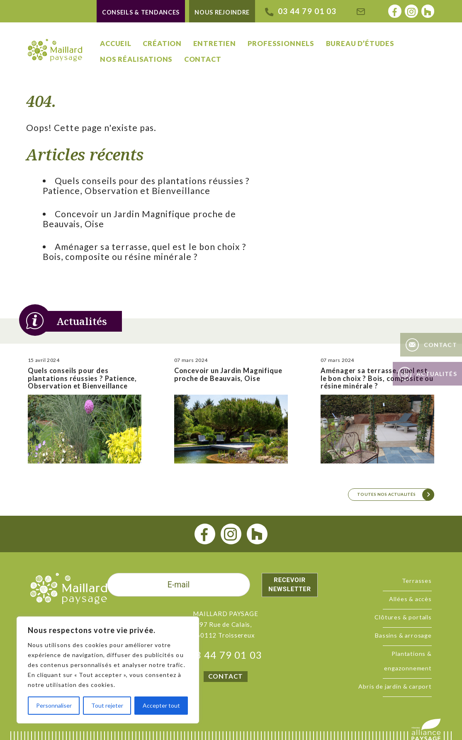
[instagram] (231, 534)
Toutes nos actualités (386, 494)
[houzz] (257, 534)
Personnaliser (54, 705)
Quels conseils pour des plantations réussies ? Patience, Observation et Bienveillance (146, 185)
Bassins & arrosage (403, 635)
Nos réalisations (136, 59)
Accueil (115, 43)
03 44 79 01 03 (226, 655)
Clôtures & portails (403, 617)
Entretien (214, 43)
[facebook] (205, 534)
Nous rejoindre (222, 12)
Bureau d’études (360, 43)
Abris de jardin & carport (394, 686)
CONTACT (225, 676)
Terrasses (417, 580)
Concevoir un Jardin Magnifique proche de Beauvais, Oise (139, 219)
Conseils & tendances (141, 12)
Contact (202, 59)
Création (162, 43)
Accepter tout (161, 705)
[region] (108, 669)
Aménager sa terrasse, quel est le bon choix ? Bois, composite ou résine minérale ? (144, 251)
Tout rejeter (107, 705)
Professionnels (281, 43)
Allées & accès (410, 598)
